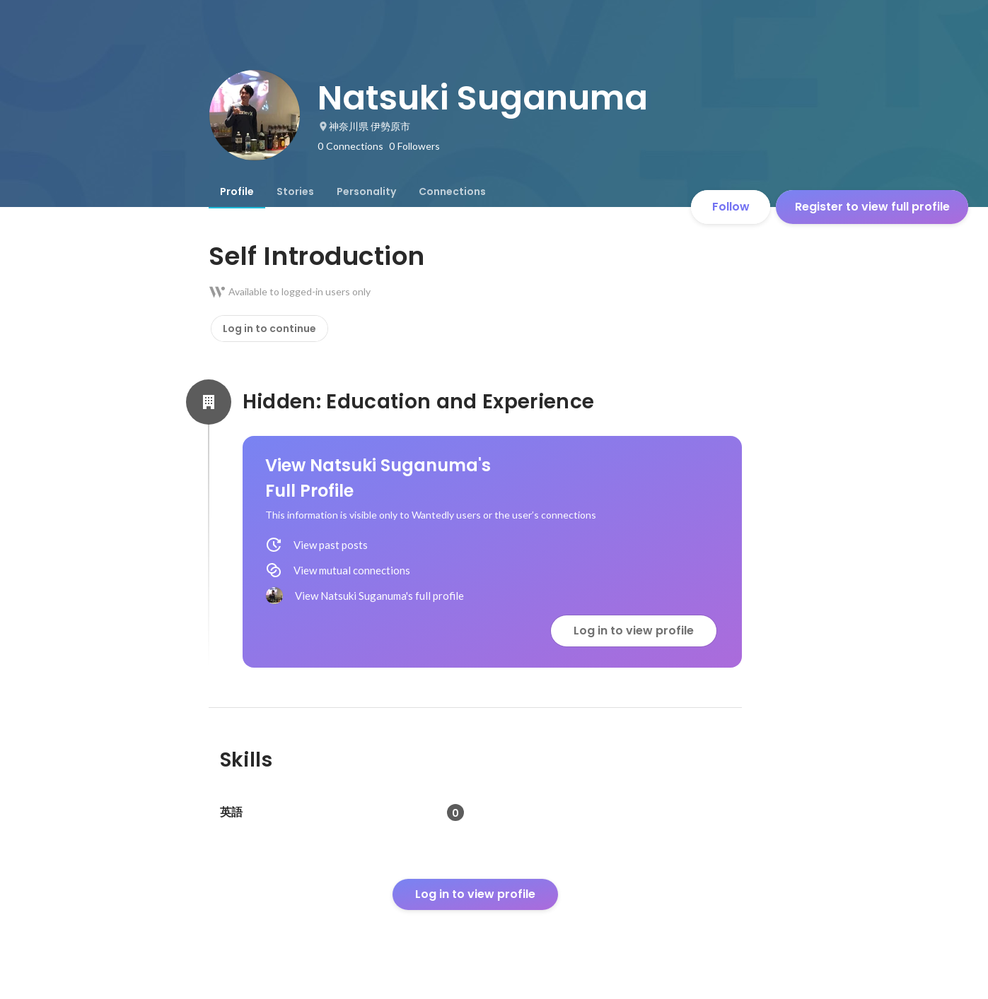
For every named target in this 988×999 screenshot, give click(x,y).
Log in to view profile (634, 630)
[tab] (237, 191)
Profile (237, 191)
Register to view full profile (872, 207)
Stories (295, 191)
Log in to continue (269, 328)
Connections (452, 191)
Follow (731, 207)
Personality (366, 191)
